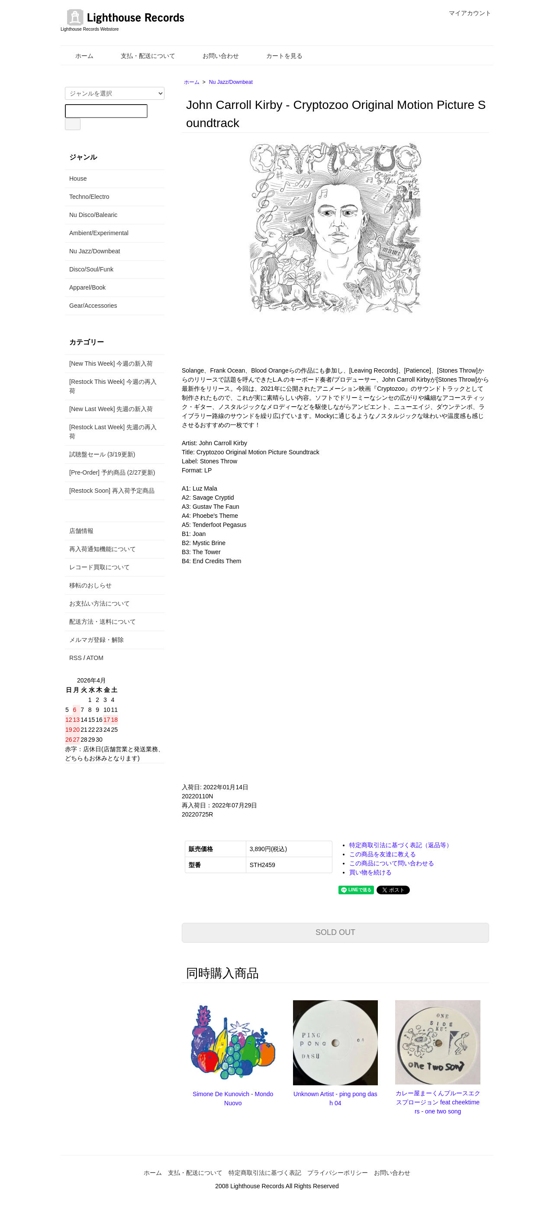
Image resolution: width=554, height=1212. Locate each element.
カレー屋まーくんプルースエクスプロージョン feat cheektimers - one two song (438, 1102)
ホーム (78, 55)
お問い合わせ (214, 55)
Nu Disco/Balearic (93, 214)
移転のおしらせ (90, 585)
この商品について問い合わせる (391, 863)
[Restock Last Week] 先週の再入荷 (113, 432)
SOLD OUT (335, 932)
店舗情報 (81, 530)
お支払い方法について (99, 603)
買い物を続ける (370, 872)
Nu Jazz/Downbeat (231, 82)
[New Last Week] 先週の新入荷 (111, 408)
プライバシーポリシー (337, 1172)
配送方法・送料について (102, 621)
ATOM (95, 657)
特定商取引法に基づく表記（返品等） (400, 845)
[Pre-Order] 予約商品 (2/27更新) (112, 472)
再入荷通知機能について (102, 548)
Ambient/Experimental (99, 233)
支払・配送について (141, 55)
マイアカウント (465, 13)
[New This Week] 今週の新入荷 (111, 363)
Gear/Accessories (93, 305)
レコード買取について (99, 567)
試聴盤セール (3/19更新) (102, 454)
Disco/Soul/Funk (91, 269)
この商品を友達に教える (382, 854)
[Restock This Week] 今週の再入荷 (113, 386)
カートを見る (278, 55)
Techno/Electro (89, 196)
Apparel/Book (87, 287)
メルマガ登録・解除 (96, 639)
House (78, 178)
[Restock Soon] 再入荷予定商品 (112, 490)
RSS (75, 657)
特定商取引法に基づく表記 (265, 1172)
